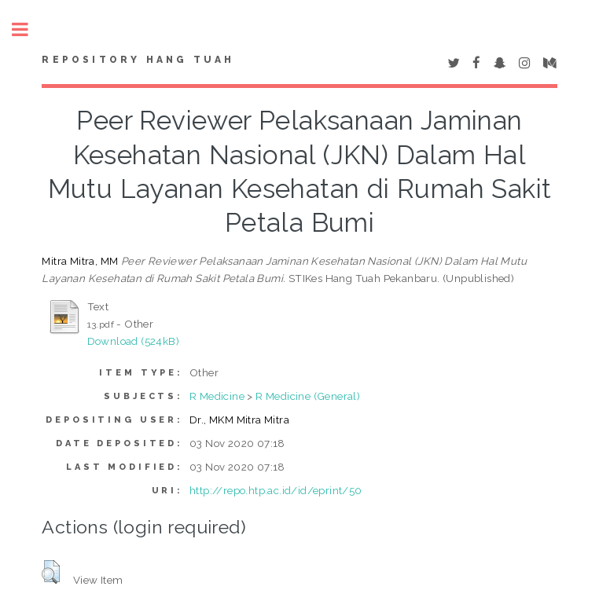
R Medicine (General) (307, 396)
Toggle (28, 29)
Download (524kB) (133, 341)
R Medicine (216, 396)
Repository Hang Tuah (138, 59)
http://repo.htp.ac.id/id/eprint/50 (275, 490)
